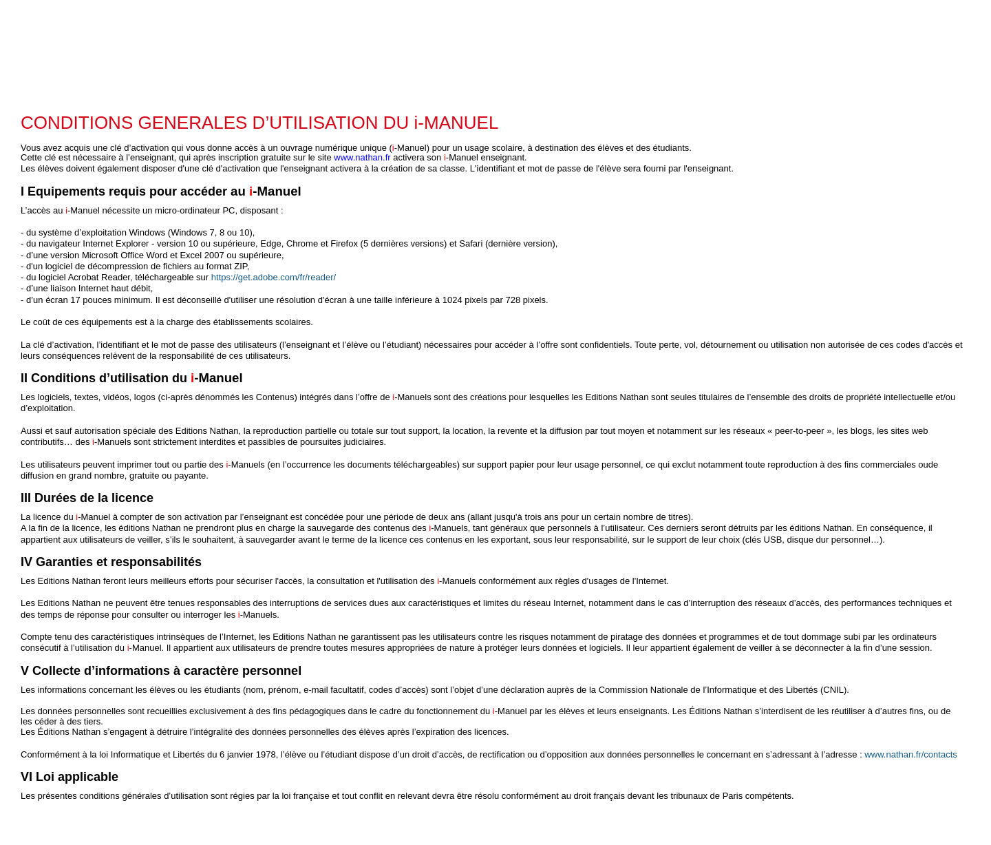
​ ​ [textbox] (492, 465)
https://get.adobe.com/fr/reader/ (273, 277)
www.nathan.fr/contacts (910, 754)
